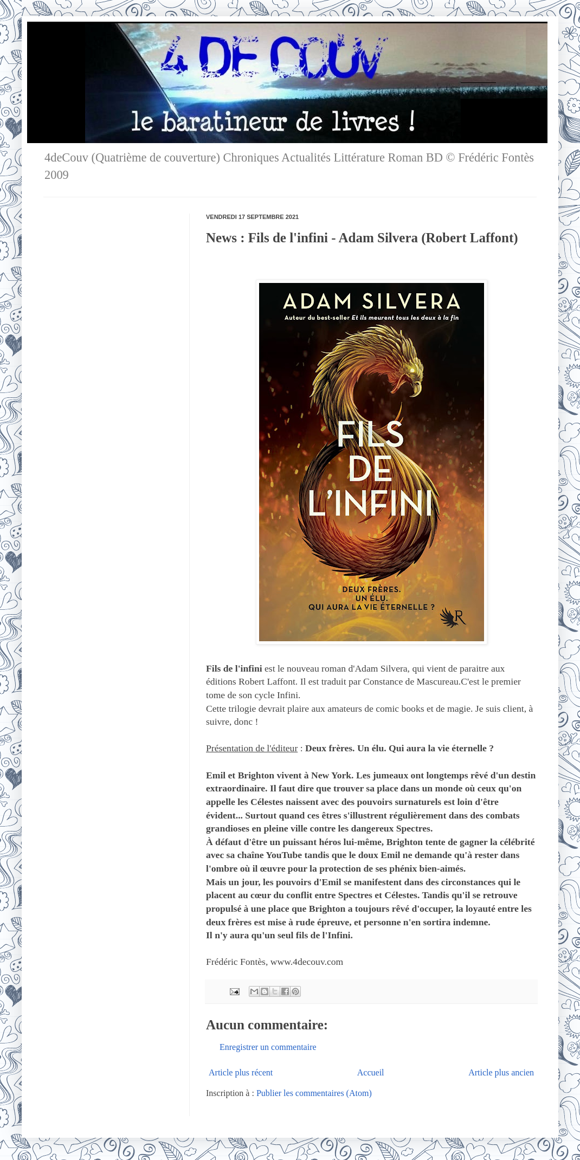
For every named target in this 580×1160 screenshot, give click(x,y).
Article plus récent (241, 1072)
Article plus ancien (501, 1072)
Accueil (370, 1072)
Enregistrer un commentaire (268, 1047)
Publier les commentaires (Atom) (314, 1093)
